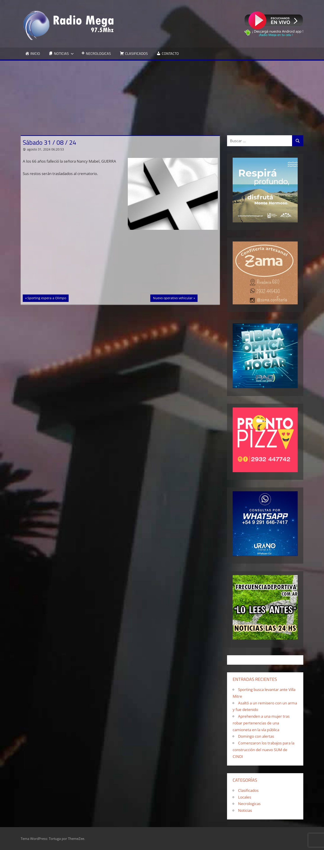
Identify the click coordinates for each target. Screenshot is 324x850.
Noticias (245, 810)
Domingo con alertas (256, 736)
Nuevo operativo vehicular (173, 297)
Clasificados (248, 790)
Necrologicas (249, 803)
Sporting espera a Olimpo (46, 297)
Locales (244, 797)
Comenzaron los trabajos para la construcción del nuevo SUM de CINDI (263, 749)
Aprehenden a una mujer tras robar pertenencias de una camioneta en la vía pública (261, 723)
